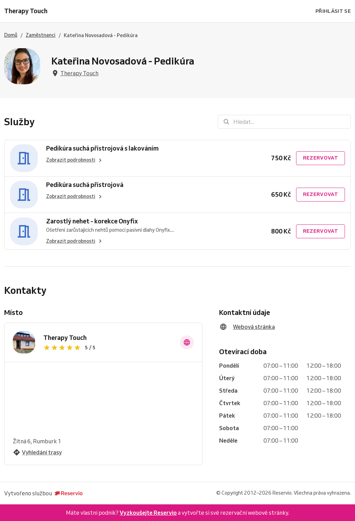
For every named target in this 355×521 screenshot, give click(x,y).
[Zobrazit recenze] (107, 347)
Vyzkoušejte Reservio (148, 512)
